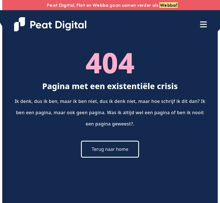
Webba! (168, 5)
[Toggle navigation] (203, 24)
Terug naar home (110, 149)
